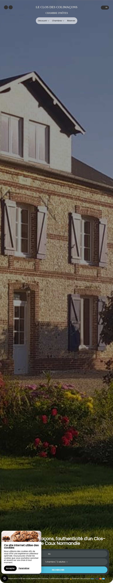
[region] (21, 552)
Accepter (10, 568)
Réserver (71, 20)
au (49, 553)
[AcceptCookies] (4, 578)
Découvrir (43, 20)
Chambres (58, 20)
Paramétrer (24, 568)
